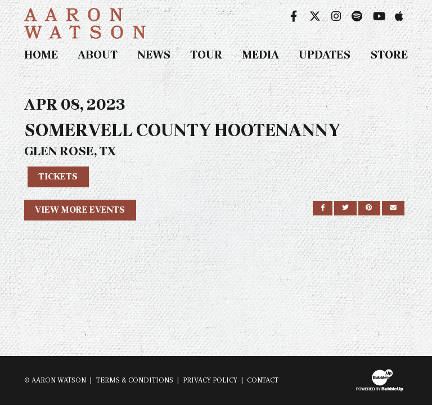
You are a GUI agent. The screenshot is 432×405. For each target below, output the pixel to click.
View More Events (80, 209)
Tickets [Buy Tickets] (58, 176)
